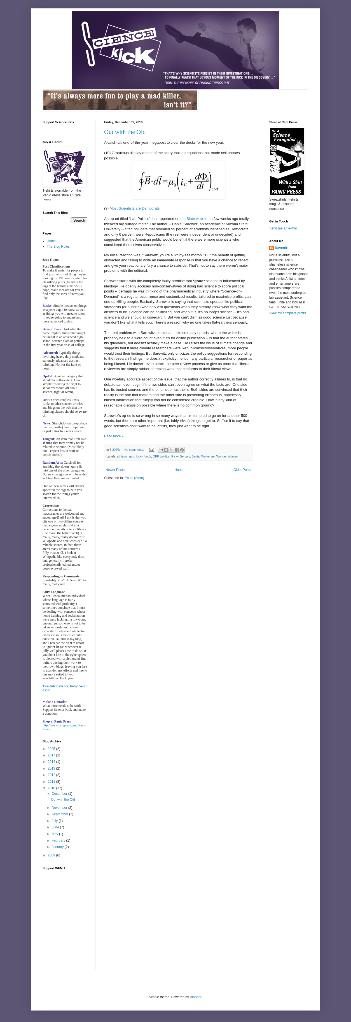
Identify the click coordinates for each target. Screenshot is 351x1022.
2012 (52, 775)
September (60, 814)
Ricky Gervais (180, 456)
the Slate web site (195, 219)
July (55, 821)
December (60, 794)
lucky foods (143, 456)
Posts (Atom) (134, 478)
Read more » (113, 436)
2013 (52, 768)
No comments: (135, 449)
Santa (196, 456)
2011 (52, 782)
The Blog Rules (58, 246)
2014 (52, 762)
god (131, 456)
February (59, 840)
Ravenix (281, 248)
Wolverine (208, 456)
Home (179, 470)
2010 (52, 788)
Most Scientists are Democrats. (135, 208)
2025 (52, 749)
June (56, 827)
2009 (52, 855)
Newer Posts (115, 470)
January (58, 847)
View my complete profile (287, 313)
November (60, 808)
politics (165, 456)
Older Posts (242, 470)
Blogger (195, 997)
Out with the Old (125, 131)
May (55, 834)
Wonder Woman (227, 456)
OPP (156, 456)
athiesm (122, 456)
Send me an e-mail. (283, 228)
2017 (52, 755)
